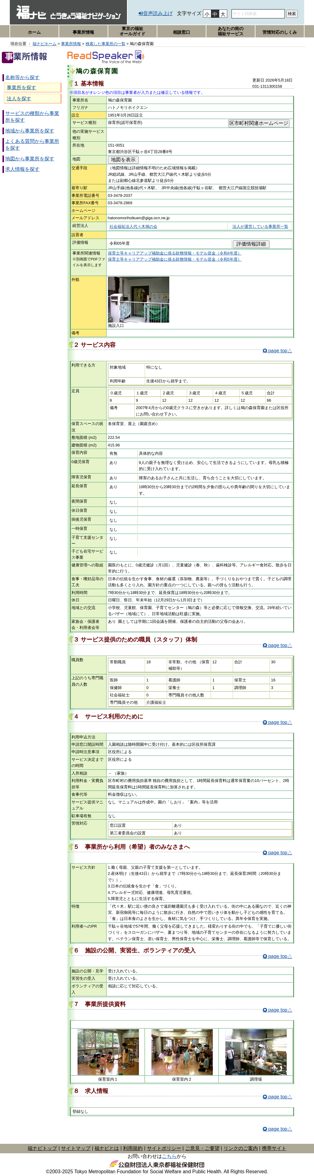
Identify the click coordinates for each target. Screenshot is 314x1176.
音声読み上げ (158, 13)
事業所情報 (83, 32)
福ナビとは (106, 1148)
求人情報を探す (22, 169)
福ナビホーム (44, 43)
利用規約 (133, 1148)
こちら (169, 1156)
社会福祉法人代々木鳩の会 (133, 226)
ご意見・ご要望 (202, 1148)
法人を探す (19, 98)
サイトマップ (75, 1148)
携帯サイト (274, 1148)
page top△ (280, 350)
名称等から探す (22, 77)
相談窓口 (181, 32)
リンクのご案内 (241, 1148)
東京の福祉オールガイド (132, 31)
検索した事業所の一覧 (105, 43)
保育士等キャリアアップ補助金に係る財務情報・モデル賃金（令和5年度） (175, 259)
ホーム (34, 32)
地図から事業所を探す (29, 158)
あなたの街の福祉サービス (230, 31)
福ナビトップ (42, 1148)
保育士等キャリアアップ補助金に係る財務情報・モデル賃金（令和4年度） (175, 253)
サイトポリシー (164, 1148)
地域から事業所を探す (29, 130)
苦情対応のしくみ (279, 32)
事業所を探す (21, 87)
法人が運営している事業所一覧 (260, 226)
